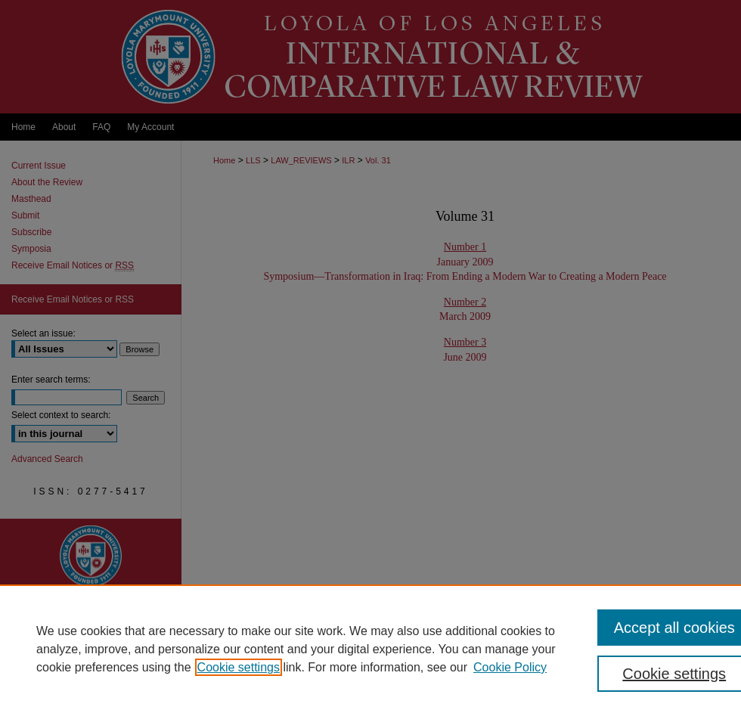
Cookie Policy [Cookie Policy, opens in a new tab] (510, 667)
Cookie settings (238, 667)
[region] (370, 648)
